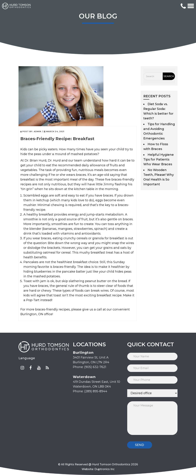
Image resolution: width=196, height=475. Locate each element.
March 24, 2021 (54, 131)
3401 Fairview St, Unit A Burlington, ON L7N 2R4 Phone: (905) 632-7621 (91, 360)
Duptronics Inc (104, 469)
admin (37, 131)
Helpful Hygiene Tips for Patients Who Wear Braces (158, 159)
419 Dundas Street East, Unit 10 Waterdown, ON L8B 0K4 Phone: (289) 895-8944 (96, 384)
